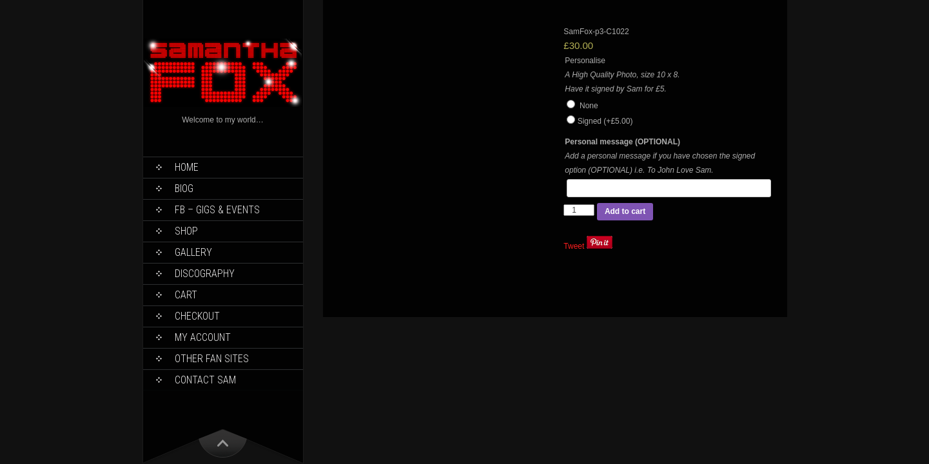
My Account (203, 337)
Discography (205, 273)
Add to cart (625, 211)
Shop (186, 231)
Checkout (197, 316)
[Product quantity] (578, 210)
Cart (186, 295)
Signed (605, 121)
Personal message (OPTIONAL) (622, 141)
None (582, 105)
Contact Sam (205, 380)
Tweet (573, 246)
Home (187, 167)
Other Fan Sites (212, 359)
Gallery (193, 252)
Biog (184, 188)
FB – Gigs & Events (217, 210)
